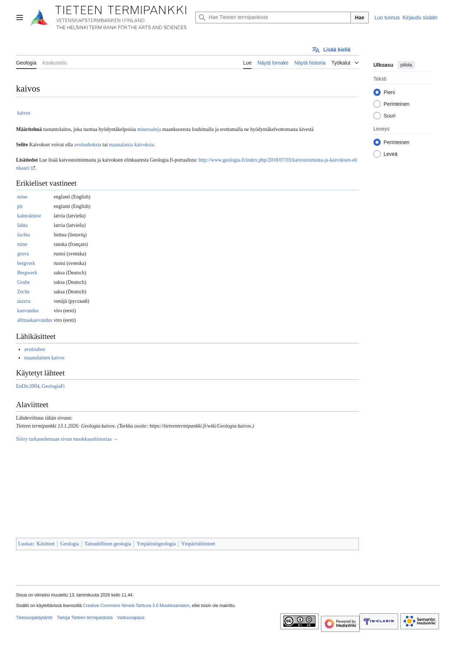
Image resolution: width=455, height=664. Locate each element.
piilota (406, 64)
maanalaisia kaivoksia (131, 144)
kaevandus (28, 310)
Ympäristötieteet (198, 544)
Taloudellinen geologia (108, 544)
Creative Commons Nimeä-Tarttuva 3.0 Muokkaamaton (136, 605)
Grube (23, 282)
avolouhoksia (87, 144)
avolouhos (34, 349)
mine (22, 197)
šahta (22, 225)
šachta (23, 235)
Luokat (25, 544)
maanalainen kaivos (44, 357)
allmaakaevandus (34, 320)
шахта (23, 301)
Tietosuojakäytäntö (34, 617)
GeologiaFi (53, 386)
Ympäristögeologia (156, 544)
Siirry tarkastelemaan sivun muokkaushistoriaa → (67, 439)
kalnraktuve (29, 216)
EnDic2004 (27, 386)
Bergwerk (27, 272)
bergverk (26, 263)
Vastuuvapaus (130, 617)
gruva (23, 253)
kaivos (24, 113)
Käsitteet (46, 544)
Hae (359, 17)
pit (20, 206)
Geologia (69, 544)
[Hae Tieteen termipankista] (273, 17)
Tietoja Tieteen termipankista (85, 617)
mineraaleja (149, 129)
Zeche (23, 291)
